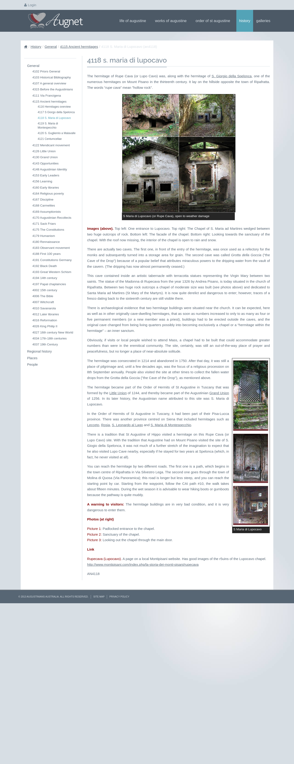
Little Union (257, 565)
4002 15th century (44, 290)
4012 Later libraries (45, 314)
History (244, 21)
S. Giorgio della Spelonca (232, 76)
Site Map (99, 751)
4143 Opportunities (45, 163)
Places (32, 358)
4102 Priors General (46, 71)
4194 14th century (44, 278)
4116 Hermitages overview (54, 106)
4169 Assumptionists (46, 211)
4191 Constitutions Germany (52, 260)
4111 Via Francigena (46, 95)
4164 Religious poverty (48, 193)
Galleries (264, 21)
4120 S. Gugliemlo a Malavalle (57, 133)
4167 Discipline (43, 199)
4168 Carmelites (43, 205)
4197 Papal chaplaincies (49, 284)
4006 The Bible (42, 296)
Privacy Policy (119, 751)
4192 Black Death (44, 266)
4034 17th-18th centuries (49, 338)
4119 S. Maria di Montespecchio (48, 125)
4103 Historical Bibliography (51, 77)
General (51, 47)
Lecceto (191, 591)
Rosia (203, 591)
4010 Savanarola (44, 308)
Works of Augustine (172, 21)
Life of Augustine (134, 21)
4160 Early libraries (45, 187)
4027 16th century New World (52, 332)
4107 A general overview (49, 83)
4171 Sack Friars (44, 223)
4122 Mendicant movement (51, 145)
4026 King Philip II (44, 326)
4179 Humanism (43, 236)
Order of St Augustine (214, 21)
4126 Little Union (44, 151)
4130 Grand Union (45, 157)
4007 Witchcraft (43, 302)
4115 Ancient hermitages (79, 47)
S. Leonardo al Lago (227, 591)
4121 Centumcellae (50, 139)
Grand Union (179, 570)
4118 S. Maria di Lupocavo (54, 118)
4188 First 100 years (46, 254)
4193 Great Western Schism (51, 272)
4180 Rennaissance (46, 242)
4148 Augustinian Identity (49, 169)
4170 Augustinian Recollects (51, 217)
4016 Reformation (44, 320)
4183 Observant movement (51, 248)
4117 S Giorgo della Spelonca (56, 112)
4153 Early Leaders (45, 175)
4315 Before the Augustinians (52, 89)
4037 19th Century (45, 344)
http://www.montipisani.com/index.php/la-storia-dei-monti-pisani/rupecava (142, 719)
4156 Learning (42, 181)
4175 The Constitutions (48, 229)
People (32, 364)
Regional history (39, 351)
